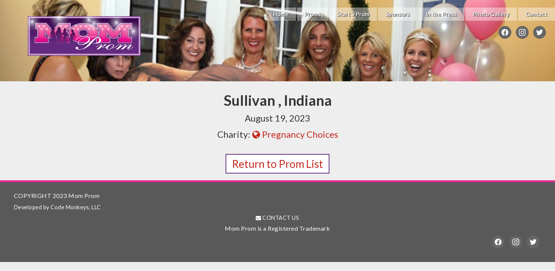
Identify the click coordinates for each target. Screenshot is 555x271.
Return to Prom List (277, 163)
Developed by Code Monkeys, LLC (57, 207)
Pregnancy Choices (295, 134)
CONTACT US (277, 218)
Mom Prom (84, 36)
